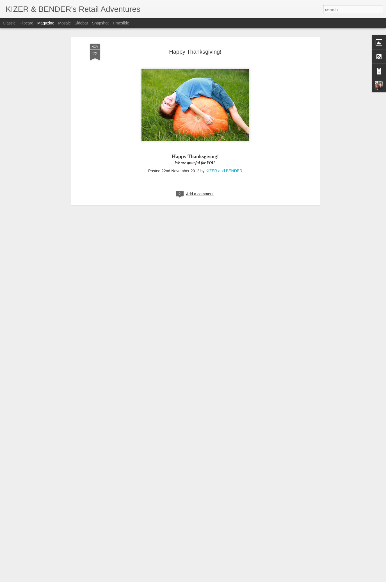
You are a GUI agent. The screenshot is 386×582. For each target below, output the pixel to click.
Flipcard (26, 23)
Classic (9, 23)
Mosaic (64, 23)
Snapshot (100, 23)
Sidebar (81, 23)
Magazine (45, 23)
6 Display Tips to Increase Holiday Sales (176, 511)
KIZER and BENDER (224, 98)
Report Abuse (227, 579)
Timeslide (121, 23)
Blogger (210, 579)
